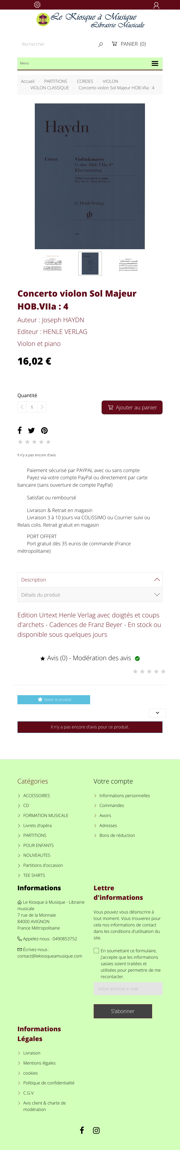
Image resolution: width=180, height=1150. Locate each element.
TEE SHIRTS (34, 875)
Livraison (32, 1053)
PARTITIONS (34, 835)
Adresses (108, 826)
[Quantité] (32, 407)
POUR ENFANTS (38, 845)
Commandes (111, 805)
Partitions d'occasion (43, 865)
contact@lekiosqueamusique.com (49, 956)
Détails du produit (40, 594)
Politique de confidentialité (49, 1083)
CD (26, 805)
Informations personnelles (124, 796)
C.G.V (28, 1093)
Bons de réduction (117, 835)
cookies (30, 1073)
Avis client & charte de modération (44, 1106)
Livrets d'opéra (37, 826)
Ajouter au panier (132, 407)
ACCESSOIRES (36, 796)
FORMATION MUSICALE (45, 815)
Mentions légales (39, 1063)
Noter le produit (53, 699)
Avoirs (105, 815)
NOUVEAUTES (36, 855)
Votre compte (113, 781)
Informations (39, 887)
